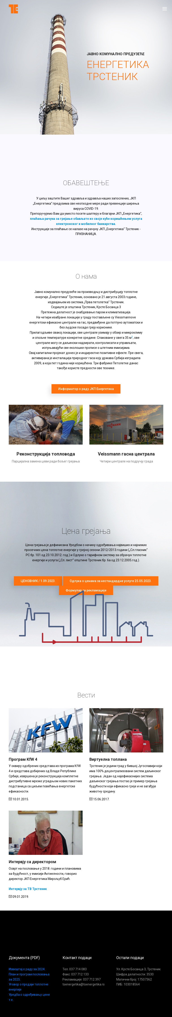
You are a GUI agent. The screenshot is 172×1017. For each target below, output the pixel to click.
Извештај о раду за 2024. (27, 969)
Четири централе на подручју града (126, 461)
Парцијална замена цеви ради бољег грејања (46, 461)
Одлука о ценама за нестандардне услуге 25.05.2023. (111, 581)
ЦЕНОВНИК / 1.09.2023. (38, 581)
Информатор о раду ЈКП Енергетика (86, 389)
